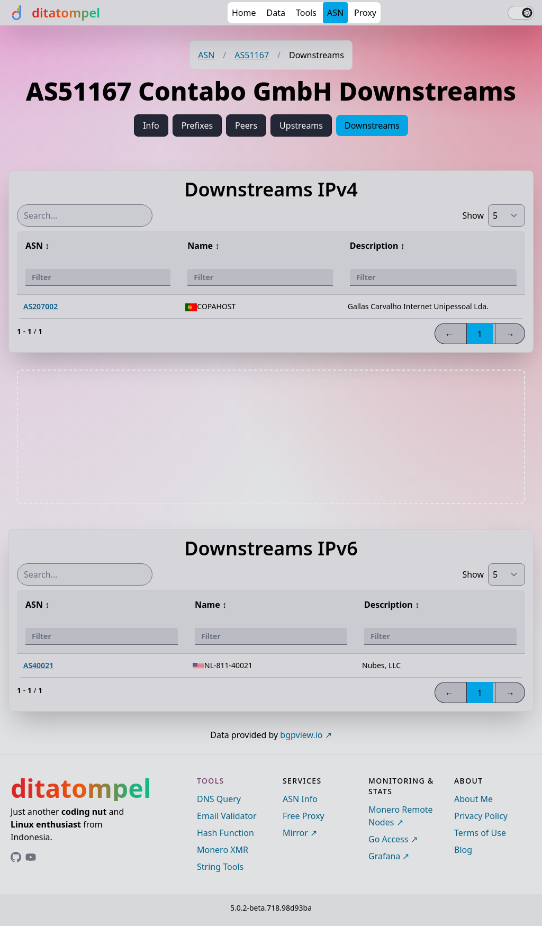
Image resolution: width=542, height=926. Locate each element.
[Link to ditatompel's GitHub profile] (16, 857)
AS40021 (38, 665)
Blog (463, 850)
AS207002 (40, 306)
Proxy (365, 13)
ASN (335, 13)
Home (244, 13)
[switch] (521, 12)
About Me (473, 799)
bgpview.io (301, 735)
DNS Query (219, 799)
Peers (246, 125)
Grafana (384, 856)
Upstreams (301, 125)
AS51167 (251, 55)
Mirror (295, 833)
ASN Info (300, 799)
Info (151, 125)
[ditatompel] (54, 12)
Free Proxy (303, 816)
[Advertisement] (271, 437)
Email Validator (227, 816)
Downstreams (372, 125)
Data (276, 13)
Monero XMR (222, 850)
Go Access (388, 839)
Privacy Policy (481, 816)
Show (473, 215)
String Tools (220, 867)
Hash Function (225, 833)
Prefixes (197, 125)
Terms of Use (480, 833)
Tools (306, 13)
